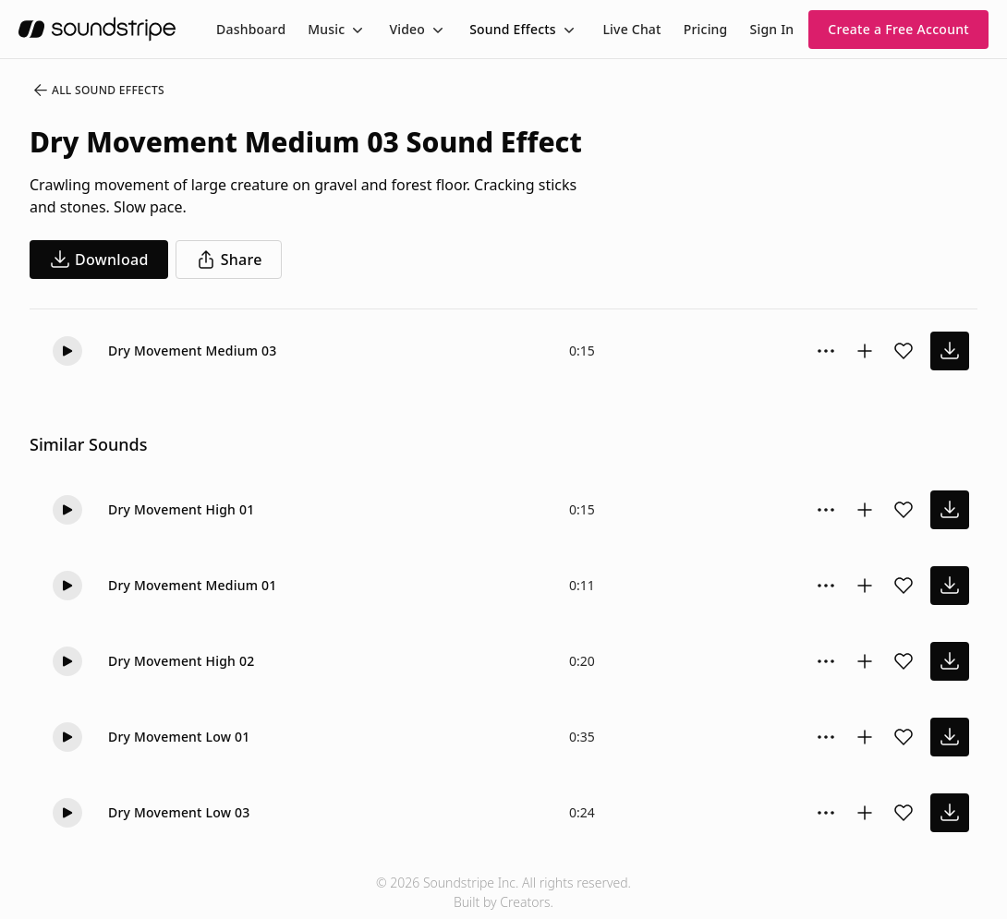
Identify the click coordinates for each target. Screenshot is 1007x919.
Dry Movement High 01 (181, 509)
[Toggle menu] (356, 29)
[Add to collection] (864, 351)
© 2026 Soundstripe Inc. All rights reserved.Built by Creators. (503, 892)
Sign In (772, 29)
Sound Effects (512, 29)
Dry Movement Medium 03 (192, 350)
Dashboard (250, 29)
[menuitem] (251, 29)
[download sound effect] (949, 351)
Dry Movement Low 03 (179, 812)
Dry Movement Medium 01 (192, 585)
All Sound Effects (97, 90)
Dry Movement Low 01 (179, 736)
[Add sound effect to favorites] (903, 351)
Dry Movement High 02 (181, 661)
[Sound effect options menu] (826, 351)
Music (326, 29)
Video (407, 29)
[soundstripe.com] (97, 29)
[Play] (67, 351)
